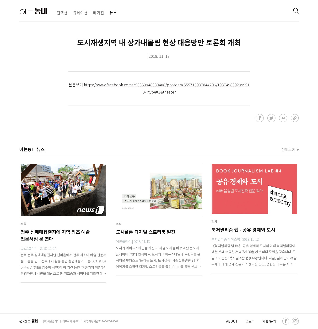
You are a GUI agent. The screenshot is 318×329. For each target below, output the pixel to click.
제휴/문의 (269, 321)
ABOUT (232, 321)
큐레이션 (80, 13)
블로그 (250, 321)
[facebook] (285, 321)
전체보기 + (290, 149)
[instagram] (295, 321)
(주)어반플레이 (51, 321)
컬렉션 (62, 13)
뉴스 (113, 13)
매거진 (98, 13)
